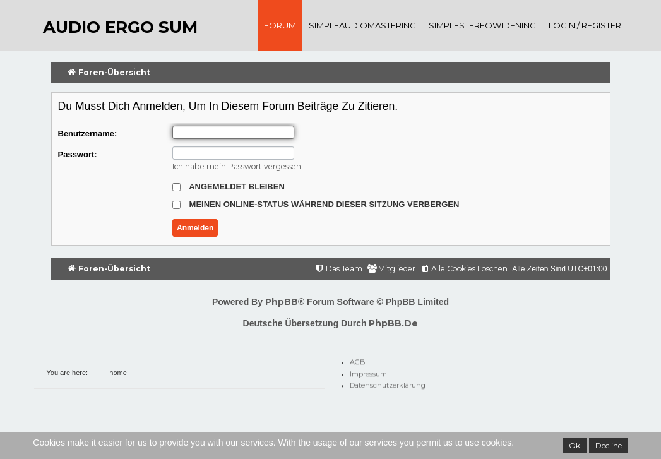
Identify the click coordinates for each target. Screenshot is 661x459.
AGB (358, 359)
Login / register (585, 25)
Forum (280, 25)
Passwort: (77, 154)
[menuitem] (464, 269)
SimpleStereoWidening (482, 25)
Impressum (368, 371)
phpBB (281, 301)
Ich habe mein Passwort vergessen (236, 166)
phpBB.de (393, 323)
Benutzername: (87, 133)
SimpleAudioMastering (362, 25)
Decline (608, 445)
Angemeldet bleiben (228, 186)
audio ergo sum (120, 27)
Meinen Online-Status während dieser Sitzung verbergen (315, 204)
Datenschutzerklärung (388, 383)
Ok (574, 445)
